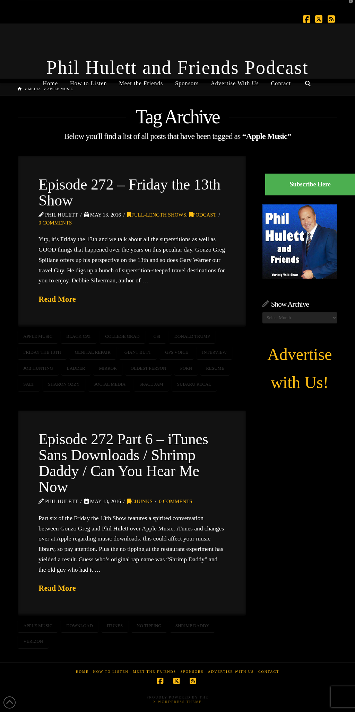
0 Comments (55, 223)
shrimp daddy (192, 625)
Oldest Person (148, 368)
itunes (115, 625)
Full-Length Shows (156, 215)
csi (157, 336)
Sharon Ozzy (64, 384)
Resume (215, 368)
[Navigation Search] (307, 80)
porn (186, 368)
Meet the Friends (154, 672)
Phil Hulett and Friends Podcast (177, 67)
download (79, 625)
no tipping (149, 625)
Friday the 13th (42, 352)
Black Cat (78, 336)
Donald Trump (192, 336)
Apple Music (37, 336)
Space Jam (151, 384)
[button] (348, 6)
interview (214, 352)
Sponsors (192, 672)
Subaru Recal (194, 384)
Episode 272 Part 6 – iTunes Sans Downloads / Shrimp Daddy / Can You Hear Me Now (123, 463)
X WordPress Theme (177, 702)
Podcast (202, 215)
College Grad (122, 336)
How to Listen (111, 672)
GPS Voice (176, 352)
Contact (268, 672)
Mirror (107, 368)
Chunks (140, 501)
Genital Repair (93, 352)
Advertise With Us (231, 672)
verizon (33, 641)
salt (28, 384)
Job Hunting (38, 368)
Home (82, 672)
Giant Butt (137, 352)
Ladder (76, 368)
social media (109, 384)
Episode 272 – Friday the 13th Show (129, 192)
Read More (57, 299)
